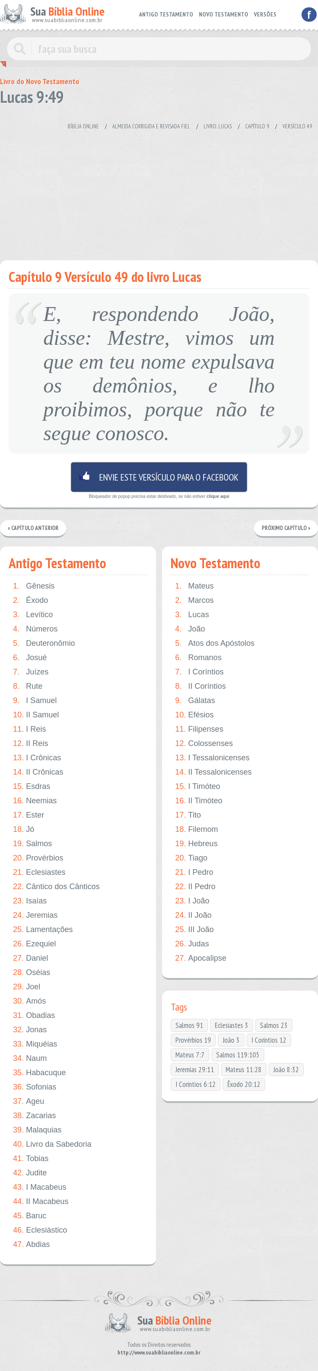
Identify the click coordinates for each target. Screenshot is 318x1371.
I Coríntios (199, 672)
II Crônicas (38, 772)
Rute (27, 686)
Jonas (30, 1029)
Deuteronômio (44, 643)
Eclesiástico (40, 1230)
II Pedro (195, 886)
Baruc (29, 1215)
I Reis (29, 729)
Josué (30, 657)
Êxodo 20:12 (243, 1084)
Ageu (28, 1101)
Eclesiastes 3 (231, 1025)
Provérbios (38, 858)
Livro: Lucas (218, 126)
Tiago (191, 858)
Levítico (33, 614)
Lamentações (43, 929)
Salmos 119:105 (238, 1055)
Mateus (194, 586)
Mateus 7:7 (189, 1055)
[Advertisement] (153, 191)
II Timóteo (198, 800)
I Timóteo (197, 786)
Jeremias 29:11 (194, 1069)
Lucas (192, 614)
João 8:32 (286, 1069)
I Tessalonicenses (212, 757)
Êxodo (30, 600)
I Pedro (194, 872)
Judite (30, 1173)
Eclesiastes (39, 872)
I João (192, 901)
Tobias (31, 1158)
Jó (23, 829)
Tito (188, 815)
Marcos (194, 600)
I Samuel (35, 700)
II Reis (30, 743)
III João (194, 929)
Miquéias (35, 1044)
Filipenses (199, 729)
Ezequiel (34, 944)
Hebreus (196, 843)
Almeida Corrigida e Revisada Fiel (151, 126)
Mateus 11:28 (244, 1069)
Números (35, 629)
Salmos (32, 843)
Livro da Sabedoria (52, 1144)
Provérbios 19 (193, 1040)
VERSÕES (265, 14)
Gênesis (34, 586)
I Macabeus (39, 1187)
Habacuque (39, 1072)
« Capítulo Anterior (33, 528)
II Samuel (36, 715)
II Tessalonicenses (213, 772)
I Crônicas (37, 757)
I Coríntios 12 (268, 1040)
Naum (30, 1058)
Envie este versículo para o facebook (159, 477)
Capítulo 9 (257, 126)
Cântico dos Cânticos (56, 886)
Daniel (30, 958)
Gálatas (195, 700)
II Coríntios (200, 686)
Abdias (31, 1244)
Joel (26, 986)
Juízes (31, 672)
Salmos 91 (189, 1025)
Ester (28, 815)
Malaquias (37, 1130)
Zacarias (34, 1115)
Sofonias (34, 1087)
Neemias (35, 800)
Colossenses (204, 743)
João (190, 629)
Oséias (31, 972)
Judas (192, 944)
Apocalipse (200, 958)
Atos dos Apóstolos (214, 643)
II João (193, 915)
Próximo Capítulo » (286, 528)
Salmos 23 (274, 1025)
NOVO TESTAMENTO (223, 14)
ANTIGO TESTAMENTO (166, 14)
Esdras (31, 786)
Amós (29, 1001)
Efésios (194, 715)
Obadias (34, 1015)
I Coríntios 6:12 (195, 1084)
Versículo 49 (297, 126)
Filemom (196, 829)
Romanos (198, 657)
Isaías (30, 901)
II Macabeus (40, 1201)
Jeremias (35, 915)
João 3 (231, 1040)
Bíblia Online (83, 126)
